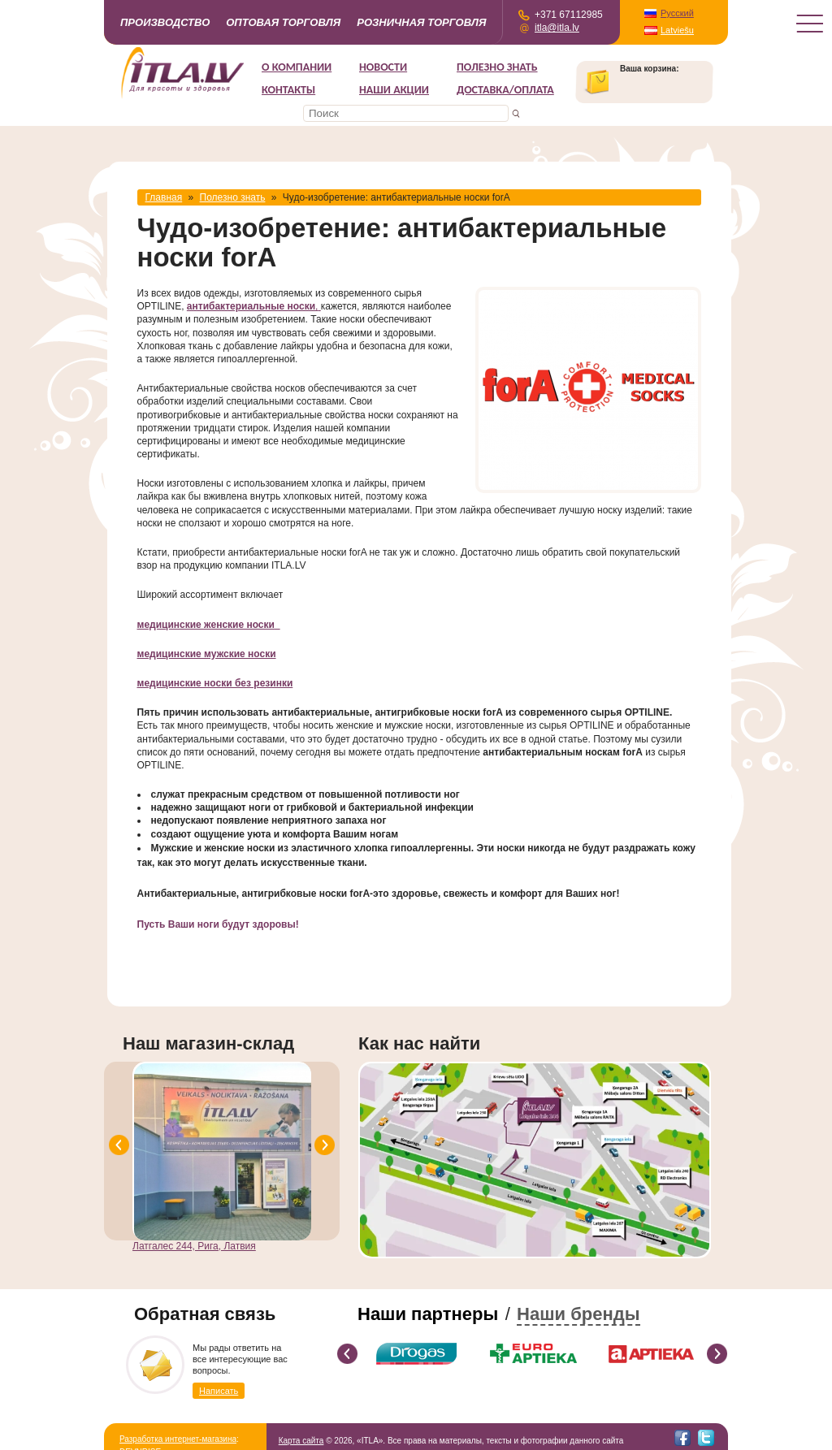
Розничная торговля (421, 22)
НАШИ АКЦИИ (394, 90)
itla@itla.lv (557, 27)
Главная (164, 197)
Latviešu (677, 30)
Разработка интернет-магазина (177, 1439)
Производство (165, 22)
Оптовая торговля (283, 22)
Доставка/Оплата (505, 90)
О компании (297, 67)
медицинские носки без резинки (215, 683)
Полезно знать (497, 67)
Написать (218, 1391)
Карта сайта (301, 1440)
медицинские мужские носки (206, 654)
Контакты (288, 90)
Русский (677, 13)
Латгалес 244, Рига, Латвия (194, 1246)
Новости (383, 67)
